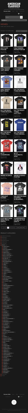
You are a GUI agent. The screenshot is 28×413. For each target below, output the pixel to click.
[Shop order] (21, 31)
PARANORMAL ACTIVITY (7, 321)
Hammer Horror (6, 299)
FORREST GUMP (6, 291)
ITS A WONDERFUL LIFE (7, 308)
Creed (4, 275)
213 (18, 227)
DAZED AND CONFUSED (7, 278)
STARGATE (5, 344)
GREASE (4, 294)
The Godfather (6, 359)
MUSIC (3, 374)
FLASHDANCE (5, 288)
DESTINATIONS (4, 240)
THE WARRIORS (6, 360)
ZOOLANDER (5, 372)
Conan (4, 273)
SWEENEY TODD (6, 347)
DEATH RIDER (5, 279)
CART (17, 13)
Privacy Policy (18, 410)
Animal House (6, 252)
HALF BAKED (5, 296)
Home (2, 26)
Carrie (4, 264)
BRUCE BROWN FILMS (7, 261)
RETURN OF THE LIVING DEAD (8, 332)
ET (3, 282)
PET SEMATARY (6, 323)
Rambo (4, 329)
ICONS (3, 243)
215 (23, 227)
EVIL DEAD (5, 284)
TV (2, 375)
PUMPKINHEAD (6, 327)
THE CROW (5, 357)
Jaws (4, 309)
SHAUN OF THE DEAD (7, 338)
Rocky (4, 333)
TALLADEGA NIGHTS (7, 348)
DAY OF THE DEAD (6, 276)
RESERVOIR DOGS (6, 330)
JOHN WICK (5, 311)
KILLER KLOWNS (6, 314)
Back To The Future (7, 255)
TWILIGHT (5, 366)
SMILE (4, 342)
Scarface (5, 336)
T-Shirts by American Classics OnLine (7, 409)
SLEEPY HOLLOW (6, 341)
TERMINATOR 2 (6, 351)
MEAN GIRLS (5, 317)
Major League (6, 315)
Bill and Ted (5, 258)
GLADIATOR (5, 293)
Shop (17, 11)
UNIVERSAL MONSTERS (7, 368)
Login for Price (4, 52)
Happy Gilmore (6, 300)
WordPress (22, 409)
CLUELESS (5, 267)
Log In (13, 11)
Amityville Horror (7, 249)
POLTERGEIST (5, 324)
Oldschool (5, 320)
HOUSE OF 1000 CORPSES (7, 305)
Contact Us (7, 13)
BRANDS (3, 237)
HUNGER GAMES (6, 306)
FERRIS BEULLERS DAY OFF (8, 285)
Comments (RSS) (13, 410)
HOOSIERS (5, 302)
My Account (22, 11)
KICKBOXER (5, 312)
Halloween (5, 297)
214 (21, 227)
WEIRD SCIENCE (6, 371)
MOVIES (8, 26)
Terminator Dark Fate (7, 353)
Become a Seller (7, 11)
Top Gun (5, 365)
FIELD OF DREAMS (6, 287)
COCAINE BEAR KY (6, 270)
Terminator (5, 350)
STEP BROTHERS (6, 345)
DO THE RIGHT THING (7, 281)
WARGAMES (5, 369)
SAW (4, 335)
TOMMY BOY (5, 363)
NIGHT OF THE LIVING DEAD (8, 318)
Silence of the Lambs (7, 339)
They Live (5, 362)
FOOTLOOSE (5, 290)
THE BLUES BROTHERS (7, 356)
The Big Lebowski (6, 354)
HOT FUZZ (5, 303)
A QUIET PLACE (6, 246)
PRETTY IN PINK (6, 326)
